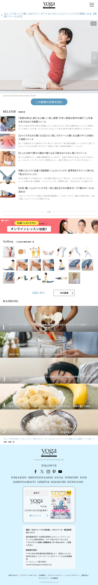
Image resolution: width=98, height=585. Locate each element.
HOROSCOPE (58, 482)
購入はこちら (35, 515)
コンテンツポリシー (72, 575)
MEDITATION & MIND (40, 477)
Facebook (36, 472)
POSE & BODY (19, 477)
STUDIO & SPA (75, 482)
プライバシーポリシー (55, 575)
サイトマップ (43, 578)
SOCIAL (59, 477)
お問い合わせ (13, 575)
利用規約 (42, 575)
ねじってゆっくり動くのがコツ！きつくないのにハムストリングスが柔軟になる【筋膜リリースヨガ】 (50, 15)
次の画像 (64, 292)
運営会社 (85, 575)
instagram (48, 472)
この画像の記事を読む (49, 102)
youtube (60, 472)
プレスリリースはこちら (28, 575)
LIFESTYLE (43, 482)
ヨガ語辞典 (54, 578)
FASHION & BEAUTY (24, 482)
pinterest (54, 472)
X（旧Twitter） (42, 472)
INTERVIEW (71, 477)
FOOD (83, 477)
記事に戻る (38, 292)
